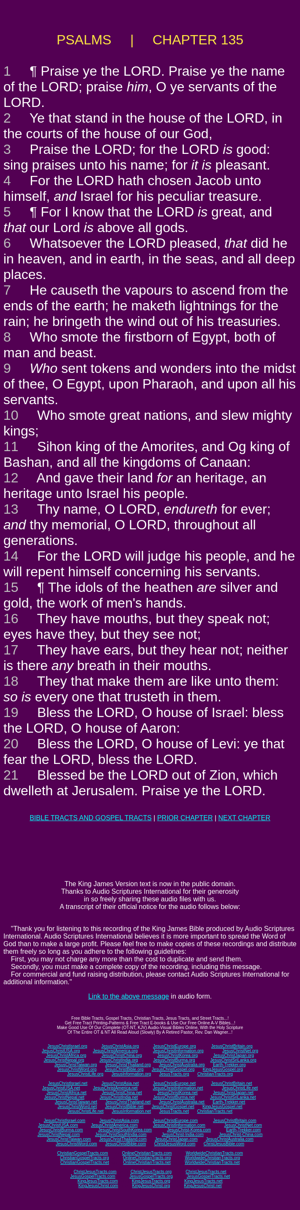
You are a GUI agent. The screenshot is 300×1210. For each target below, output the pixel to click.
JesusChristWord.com (76, 1144)
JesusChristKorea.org (177, 1055)
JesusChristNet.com (243, 1125)
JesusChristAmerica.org (115, 1050)
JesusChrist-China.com (240, 1134)
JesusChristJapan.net (233, 1092)
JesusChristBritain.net (231, 1083)
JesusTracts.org (174, 1074)
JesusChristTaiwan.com (68, 1139)
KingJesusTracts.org (151, 1181)
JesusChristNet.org (240, 1050)
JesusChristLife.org (85, 1074)
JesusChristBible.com (125, 1144)
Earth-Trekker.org (229, 1064)
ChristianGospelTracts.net (84, 1162)
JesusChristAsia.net (120, 1083)
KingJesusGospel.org (223, 1069)
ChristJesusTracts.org (151, 1171)
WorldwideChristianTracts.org (212, 1157)
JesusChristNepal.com (59, 1134)
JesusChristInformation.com (179, 1125)
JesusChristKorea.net (177, 1092)
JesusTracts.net (174, 1111)
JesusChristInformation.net (178, 1088)
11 (11, 446)
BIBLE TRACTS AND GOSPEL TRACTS (91, 817)
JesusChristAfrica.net (66, 1092)
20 (11, 743)
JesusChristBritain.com (234, 1120)
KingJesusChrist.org (151, 1185)
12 (11, 477)
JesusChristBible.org (124, 1069)
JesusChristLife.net (240, 1088)
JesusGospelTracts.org (150, 1176)
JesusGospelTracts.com (92, 1176)
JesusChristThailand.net (127, 1102)
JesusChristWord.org (76, 1069)
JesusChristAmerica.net (115, 1088)
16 (11, 618)
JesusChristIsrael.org (67, 1046)
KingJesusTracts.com (98, 1181)
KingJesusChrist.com (98, 1185)
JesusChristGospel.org (173, 1069)
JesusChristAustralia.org (182, 1064)
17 (11, 649)
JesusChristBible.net (124, 1106)
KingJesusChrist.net (203, 1185)
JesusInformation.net (131, 1111)
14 (11, 556)
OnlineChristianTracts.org (147, 1157)
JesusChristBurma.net (174, 1097)
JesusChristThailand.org (128, 1064)
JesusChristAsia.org (120, 1046)
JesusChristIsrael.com (64, 1120)
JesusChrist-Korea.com (189, 1130)
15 (11, 587)
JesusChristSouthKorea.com (125, 1130)
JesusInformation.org (131, 1074)
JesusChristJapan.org (233, 1055)
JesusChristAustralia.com (230, 1139)
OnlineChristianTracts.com (147, 1153)
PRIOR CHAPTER (185, 817)
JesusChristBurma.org (174, 1060)
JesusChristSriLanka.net (233, 1097)
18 (11, 681)
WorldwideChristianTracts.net (212, 1162)
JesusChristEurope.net (174, 1083)
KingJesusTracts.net (203, 1181)
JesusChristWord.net (77, 1106)
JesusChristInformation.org (178, 1050)
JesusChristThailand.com (123, 1139)
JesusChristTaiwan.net (76, 1102)
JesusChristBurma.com (61, 1130)
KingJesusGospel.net (222, 1106)
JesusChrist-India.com (183, 1134)
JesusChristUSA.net (61, 1088)
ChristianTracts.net (214, 1111)
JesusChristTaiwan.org (76, 1064)
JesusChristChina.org (121, 1055)
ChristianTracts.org (215, 1074)
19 (11, 712)
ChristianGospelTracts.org (84, 1157)
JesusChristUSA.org (61, 1050)
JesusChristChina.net (122, 1092)
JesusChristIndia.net (119, 1097)
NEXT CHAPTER (244, 817)
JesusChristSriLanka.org (233, 1060)
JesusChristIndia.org (118, 1060)
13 (11, 509)
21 (11, 775)
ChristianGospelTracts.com (82, 1153)
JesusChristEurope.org (174, 1046)
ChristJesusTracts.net (205, 1171)
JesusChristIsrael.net (67, 1083)
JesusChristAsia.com (119, 1120)
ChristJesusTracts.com (95, 1171)
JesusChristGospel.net (173, 1106)
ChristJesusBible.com (224, 1144)
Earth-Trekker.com (243, 1130)
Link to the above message (128, 996)
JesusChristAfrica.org (66, 1055)
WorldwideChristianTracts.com (214, 1153)
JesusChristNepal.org (64, 1060)
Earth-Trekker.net (229, 1102)
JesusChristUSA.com (58, 1125)
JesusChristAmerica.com (114, 1125)
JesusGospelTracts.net (208, 1176)
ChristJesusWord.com (175, 1144)
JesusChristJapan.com (176, 1139)
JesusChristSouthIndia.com (121, 1134)
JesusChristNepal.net (64, 1097)
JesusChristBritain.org (232, 1046)
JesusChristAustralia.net (182, 1102)
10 (11, 415)
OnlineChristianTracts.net (146, 1162)
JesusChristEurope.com (175, 1120)
